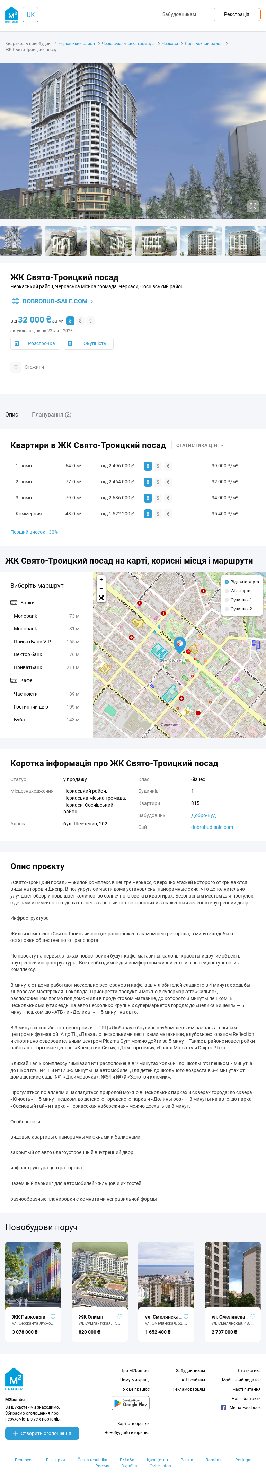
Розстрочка (41, 343)
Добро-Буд (203, 815)
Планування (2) (52, 414)
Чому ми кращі (135, 1380)
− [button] (101, 589)
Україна (129, 1466)
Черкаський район (77, 43)
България (55, 1460)
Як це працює (136, 1389)
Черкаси (170, 43)
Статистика (249, 1370)
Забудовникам (179, 14)
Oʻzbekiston (160, 1466)
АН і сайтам (193, 1380)
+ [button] (101, 580)
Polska (186, 1460)
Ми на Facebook (241, 1407)
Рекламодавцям (188, 1389)
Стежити (27, 367)
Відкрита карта (245, 582)
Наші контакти (246, 1398)
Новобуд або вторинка (127, 1432)
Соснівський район (204, 43)
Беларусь (24, 1460)
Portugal (243, 1460)
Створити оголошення (42, 1433)
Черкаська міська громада (128, 43)
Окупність (94, 343)
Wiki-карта (240, 591)
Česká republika (92, 1460)
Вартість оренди (133, 1423)
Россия (102, 1466)
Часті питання (247, 1389)
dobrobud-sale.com (50, 301)
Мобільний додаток (241, 1380)
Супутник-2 (241, 609)
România (214, 1460)
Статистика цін (196, 445)
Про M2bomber (135, 1370)
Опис (11, 414)
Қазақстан (157, 1460)
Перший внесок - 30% (34, 532)
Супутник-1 (241, 600)
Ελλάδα (127, 1460)
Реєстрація (236, 14)
